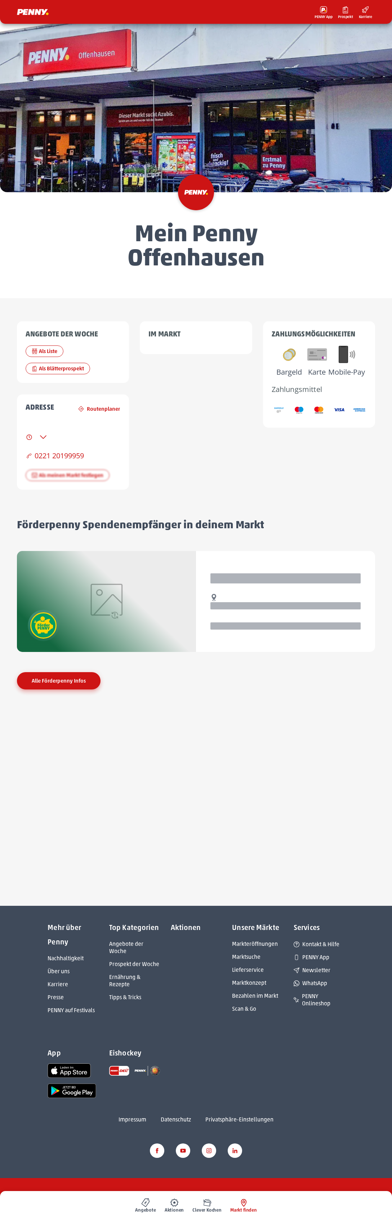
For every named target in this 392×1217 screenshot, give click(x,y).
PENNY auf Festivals (71, 1010)
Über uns (59, 971)
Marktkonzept (249, 982)
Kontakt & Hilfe (316, 944)
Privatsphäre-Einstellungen (239, 1119)
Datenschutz (176, 1119)
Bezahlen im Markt (255, 995)
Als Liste (44, 351)
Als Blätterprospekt (58, 368)
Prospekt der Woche (134, 964)
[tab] (36, 437)
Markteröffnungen (255, 943)
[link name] (69, 1070)
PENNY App (311, 957)
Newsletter (312, 970)
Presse (56, 997)
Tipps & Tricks (125, 997)
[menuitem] (145, 1204)
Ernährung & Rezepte (125, 981)
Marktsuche (246, 956)
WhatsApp (310, 983)
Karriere (58, 984)
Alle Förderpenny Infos (59, 681)
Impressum (132, 1119)
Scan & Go (244, 1008)
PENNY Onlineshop (312, 1000)
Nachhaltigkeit (66, 958)
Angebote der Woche (126, 947)
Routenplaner (99, 409)
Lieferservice (248, 969)
